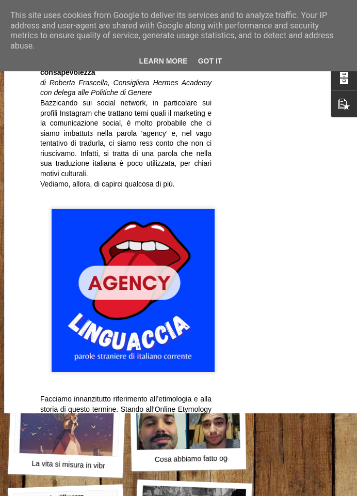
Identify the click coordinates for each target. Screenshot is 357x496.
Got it (210, 61)
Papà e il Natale (68, 318)
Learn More (163, 61)
